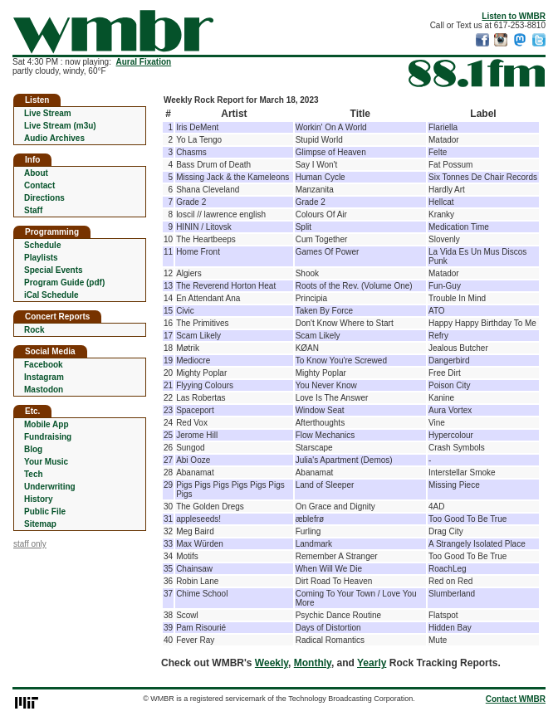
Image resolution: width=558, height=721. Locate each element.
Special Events (53, 270)
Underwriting (50, 486)
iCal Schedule (51, 295)
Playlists (41, 257)
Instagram (44, 377)
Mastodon (43, 389)
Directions (44, 197)
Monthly (312, 663)
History (38, 499)
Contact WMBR (516, 699)
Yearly (371, 663)
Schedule (42, 245)
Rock (34, 329)
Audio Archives (54, 138)
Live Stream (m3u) (60, 125)
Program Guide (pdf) (64, 282)
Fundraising (47, 436)
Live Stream (47, 113)
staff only (29, 543)
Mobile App (46, 424)
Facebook (43, 364)
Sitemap (40, 524)
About (36, 173)
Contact (39, 185)
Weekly (271, 663)
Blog (33, 449)
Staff (33, 210)
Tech (33, 474)
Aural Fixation (144, 61)
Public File (45, 511)
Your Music (46, 461)
